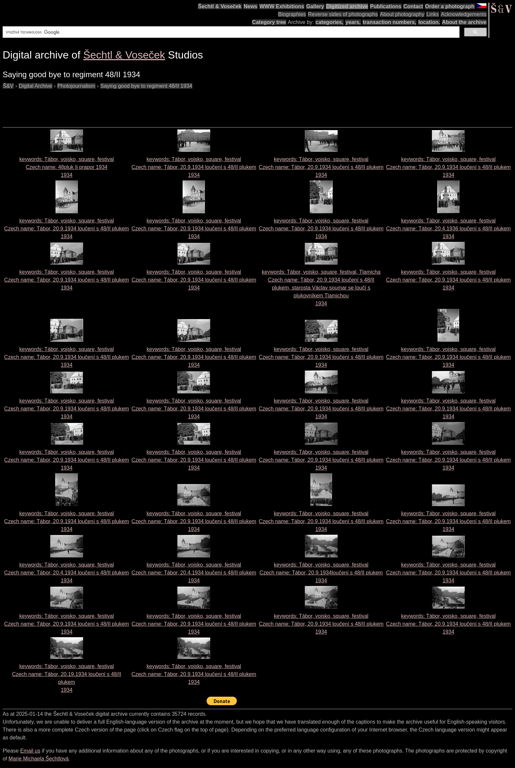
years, (353, 22)
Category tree (269, 22)
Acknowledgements (463, 14)
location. (429, 22)
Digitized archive (347, 6)
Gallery (315, 6)
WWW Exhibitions (281, 6)
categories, (329, 22)
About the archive (464, 22)
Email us (30, 751)
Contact (413, 6)
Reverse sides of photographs (343, 14)
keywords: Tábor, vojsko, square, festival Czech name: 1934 (66, 167)
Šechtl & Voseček (219, 6)
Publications (385, 6)
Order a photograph (449, 6)
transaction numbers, (389, 22)
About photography (402, 14)
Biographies (292, 14)
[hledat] (230, 32)
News (251, 6)
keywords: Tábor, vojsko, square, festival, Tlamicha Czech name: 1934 (321, 287)
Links (432, 14)
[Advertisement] (122, 105)
